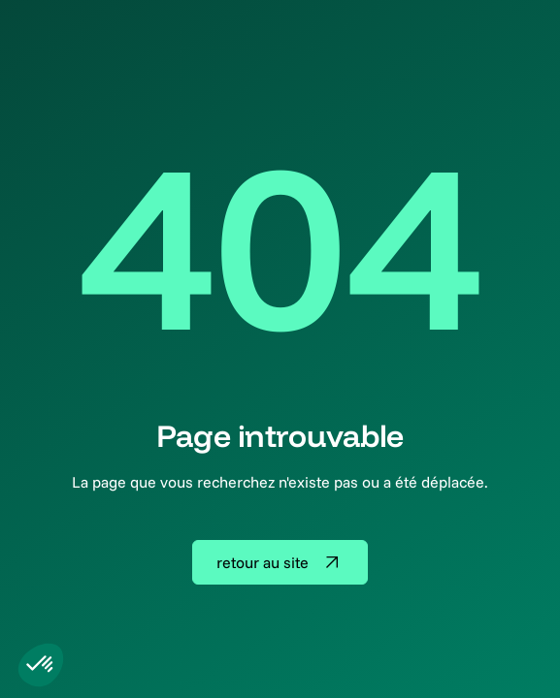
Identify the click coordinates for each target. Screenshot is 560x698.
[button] (40, 665)
